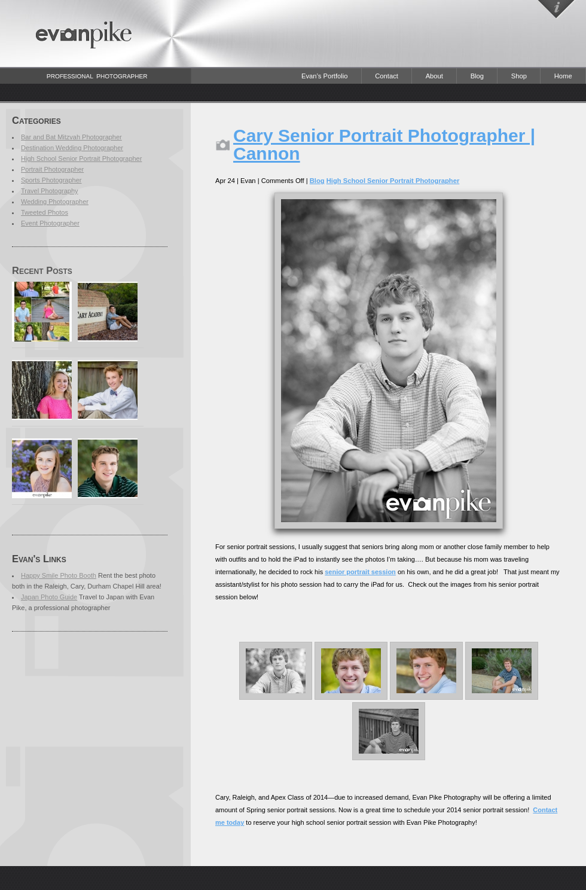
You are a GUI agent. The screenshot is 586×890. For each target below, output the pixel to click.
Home (563, 76)
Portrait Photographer (52, 169)
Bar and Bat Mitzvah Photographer (71, 137)
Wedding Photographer (54, 201)
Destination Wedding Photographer (72, 147)
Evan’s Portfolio (324, 76)
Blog (477, 76)
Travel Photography (49, 190)
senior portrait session (360, 571)
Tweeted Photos (44, 212)
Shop (519, 76)
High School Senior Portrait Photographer (81, 158)
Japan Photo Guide (49, 597)
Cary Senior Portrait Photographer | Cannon (384, 144)
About (434, 76)
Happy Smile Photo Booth (58, 575)
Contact (386, 76)
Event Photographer (50, 223)
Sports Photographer (51, 180)
